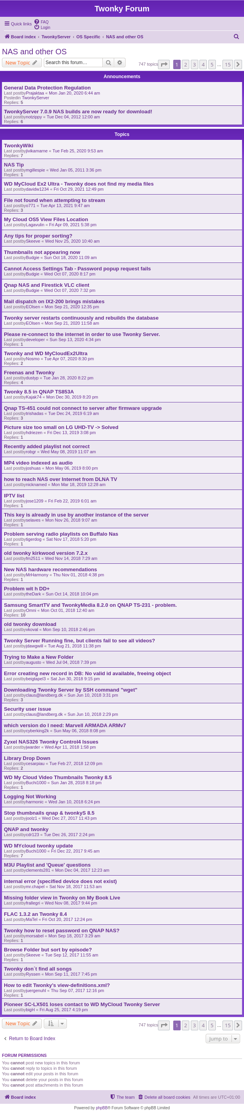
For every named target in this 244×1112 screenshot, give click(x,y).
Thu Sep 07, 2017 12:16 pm (77, 990)
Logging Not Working (30, 796)
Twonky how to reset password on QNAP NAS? (62, 930)
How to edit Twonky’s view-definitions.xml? (57, 985)
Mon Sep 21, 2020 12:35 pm (72, 306)
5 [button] (212, 64)
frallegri (33, 903)
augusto (33, 662)
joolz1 (31, 818)
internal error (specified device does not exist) (60, 881)
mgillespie (35, 170)
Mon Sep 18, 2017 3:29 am (74, 935)
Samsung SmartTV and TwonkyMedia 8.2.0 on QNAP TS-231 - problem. (90, 605)
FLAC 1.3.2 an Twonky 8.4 (35, 914)
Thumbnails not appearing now (42, 252)
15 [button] (228, 64)
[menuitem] (41, 21)
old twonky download (30, 624)
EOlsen (33, 306)
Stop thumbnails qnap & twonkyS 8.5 (49, 813)
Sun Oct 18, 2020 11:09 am (70, 257)
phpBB (102, 1108)
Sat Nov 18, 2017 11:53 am (75, 886)
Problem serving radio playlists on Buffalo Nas (61, 534)
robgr (31, 451)
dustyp (32, 377)
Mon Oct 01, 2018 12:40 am (67, 610)
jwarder (33, 747)
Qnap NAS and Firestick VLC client (46, 285)
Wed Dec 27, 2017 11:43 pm (69, 818)
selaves (33, 520)
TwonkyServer (35, 97)
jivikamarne (37, 150)
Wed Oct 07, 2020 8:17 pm (69, 274)
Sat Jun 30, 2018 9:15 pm (75, 678)
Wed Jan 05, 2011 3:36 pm (75, 170)
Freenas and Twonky (29, 372)
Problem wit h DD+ (27, 589)
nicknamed (36, 484)
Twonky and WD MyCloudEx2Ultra (46, 353)
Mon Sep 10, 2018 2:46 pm (69, 629)
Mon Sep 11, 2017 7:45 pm (71, 974)
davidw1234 (37, 189)
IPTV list (14, 496)
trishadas (34, 413)
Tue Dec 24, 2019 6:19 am (73, 413)
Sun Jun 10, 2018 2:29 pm (93, 714)
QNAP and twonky (26, 829)
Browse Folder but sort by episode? (48, 950)
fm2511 (33, 558)
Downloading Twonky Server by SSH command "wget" (70, 690)
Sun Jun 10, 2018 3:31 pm (93, 695)
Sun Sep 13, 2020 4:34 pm (75, 339)
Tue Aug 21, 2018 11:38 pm (74, 646)
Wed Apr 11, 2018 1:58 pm (70, 747)
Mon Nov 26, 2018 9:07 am (71, 520)
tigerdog (33, 539)
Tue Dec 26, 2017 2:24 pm (69, 834)
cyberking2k (37, 730)
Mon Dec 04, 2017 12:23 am (82, 870)
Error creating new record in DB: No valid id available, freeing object (87, 673)
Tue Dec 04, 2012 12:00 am (73, 116)
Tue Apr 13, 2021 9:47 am (65, 205)
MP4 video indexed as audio (38, 463)
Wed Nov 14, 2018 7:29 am (71, 558)
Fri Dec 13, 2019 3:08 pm (71, 432)
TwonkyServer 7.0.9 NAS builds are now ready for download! (78, 111)
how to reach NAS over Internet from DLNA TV (60, 479)
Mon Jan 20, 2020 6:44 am (74, 93)
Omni (31, 610)
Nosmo (32, 358)
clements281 (38, 870)
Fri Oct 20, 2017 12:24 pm (67, 919)
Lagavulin (35, 224)
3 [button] (194, 64)
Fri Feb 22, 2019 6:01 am (72, 501)
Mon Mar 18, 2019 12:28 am (79, 484)
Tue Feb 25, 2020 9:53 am (77, 150)
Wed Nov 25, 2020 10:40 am (72, 241)
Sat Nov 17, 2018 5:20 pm (71, 539)
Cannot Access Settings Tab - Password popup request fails (77, 269)
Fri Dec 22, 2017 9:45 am (75, 851)
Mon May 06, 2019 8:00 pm (71, 468)
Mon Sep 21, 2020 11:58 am (72, 323)
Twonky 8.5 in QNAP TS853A (39, 392)
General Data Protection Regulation (47, 88)
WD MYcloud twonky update (38, 846)
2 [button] (185, 64)
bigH (30, 1009)
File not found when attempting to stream (54, 200)
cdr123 (32, 834)
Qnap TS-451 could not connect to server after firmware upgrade (83, 408)
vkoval (32, 629)
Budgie (32, 257)
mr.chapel (35, 886)
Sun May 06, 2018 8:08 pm (79, 730)
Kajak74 (33, 397)
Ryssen (33, 974)
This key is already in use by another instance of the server (76, 515)
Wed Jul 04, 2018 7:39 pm (71, 662)
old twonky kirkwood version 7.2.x (46, 553)
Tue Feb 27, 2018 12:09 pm (75, 763)
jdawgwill (34, 646)
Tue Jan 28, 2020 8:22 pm (68, 377)
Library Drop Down (27, 758)
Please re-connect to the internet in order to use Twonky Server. (82, 334)
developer (35, 339)
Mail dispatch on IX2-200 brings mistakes (54, 301)
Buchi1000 (36, 782)
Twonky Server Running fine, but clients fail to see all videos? (79, 641)
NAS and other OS (34, 51)
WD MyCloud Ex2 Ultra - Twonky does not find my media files (79, 184)
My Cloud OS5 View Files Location (46, 219)
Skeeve (33, 241)
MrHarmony (37, 574)
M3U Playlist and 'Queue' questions (47, 865)
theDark (33, 594)
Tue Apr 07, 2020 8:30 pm (69, 358)
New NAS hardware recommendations (50, 569)
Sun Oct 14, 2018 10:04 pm (72, 594)
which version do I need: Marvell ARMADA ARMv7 (65, 725)
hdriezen (34, 432)
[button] (164, 64)
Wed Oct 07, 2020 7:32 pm (69, 290)
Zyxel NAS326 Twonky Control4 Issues (51, 742)
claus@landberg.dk (44, 695)
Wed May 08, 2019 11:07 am (68, 451)
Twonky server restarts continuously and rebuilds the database (81, 318)
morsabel (34, 935)
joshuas (33, 468)
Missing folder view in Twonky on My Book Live (62, 898)
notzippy (34, 116)
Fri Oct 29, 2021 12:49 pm (79, 189)
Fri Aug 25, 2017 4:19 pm (63, 1009)
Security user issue (27, 709)
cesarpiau (35, 763)
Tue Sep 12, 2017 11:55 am (71, 955)
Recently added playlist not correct (47, 446)
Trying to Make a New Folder (39, 657)
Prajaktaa (35, 93)
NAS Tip (14, 165)
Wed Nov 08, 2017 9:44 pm (71, 903)
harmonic (34, 801)
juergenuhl (36, 990)
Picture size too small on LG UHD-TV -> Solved (61, 427)
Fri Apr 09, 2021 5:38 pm (73, 224)
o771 (30, 205)
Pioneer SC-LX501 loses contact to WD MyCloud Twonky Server (82, 1004)
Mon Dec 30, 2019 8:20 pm (72, 397)
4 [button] (203, 64)
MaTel (31, 919)
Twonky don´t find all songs (38, 969)
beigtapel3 (36, 678)
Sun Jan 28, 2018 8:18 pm (76, 782)
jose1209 (34, 501)
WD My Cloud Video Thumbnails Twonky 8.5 (58, 777)
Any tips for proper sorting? (38, 236)
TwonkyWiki (18, 145)
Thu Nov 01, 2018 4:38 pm (78, 574)
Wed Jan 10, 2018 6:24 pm (74, 801)
